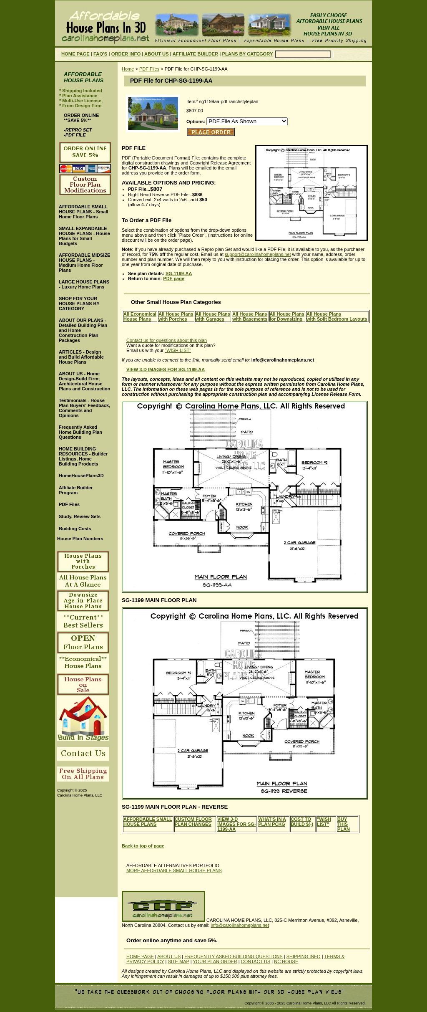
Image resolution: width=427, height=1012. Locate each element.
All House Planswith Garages (213, 316)
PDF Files (149, 68)
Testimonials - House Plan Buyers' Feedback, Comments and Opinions (84, 408)
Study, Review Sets (79, 516)
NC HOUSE (286, 961)
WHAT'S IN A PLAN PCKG (272, 822)
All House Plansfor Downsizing (287, 316)
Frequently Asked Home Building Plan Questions (80, 432)
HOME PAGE (75, 53)
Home (128, 68)
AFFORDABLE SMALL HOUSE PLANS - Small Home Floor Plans (83, 211)
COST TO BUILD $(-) (302, 822)
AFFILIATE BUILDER (195, 53)
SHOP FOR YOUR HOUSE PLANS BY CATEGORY (79, 303)
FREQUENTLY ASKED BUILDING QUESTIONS (233, 956)
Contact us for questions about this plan (166, 340)
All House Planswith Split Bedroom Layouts (336, 316)
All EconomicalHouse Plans (139, 316)
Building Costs (75, 528)
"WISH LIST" (178, 350)
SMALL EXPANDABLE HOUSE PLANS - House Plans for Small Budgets (84, 236)
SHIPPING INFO (303, 956)
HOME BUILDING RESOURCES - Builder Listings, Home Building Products (83, 456)
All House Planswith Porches (175, 316)
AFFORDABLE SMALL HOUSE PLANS (147, 822)
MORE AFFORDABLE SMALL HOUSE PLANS (174, 870)
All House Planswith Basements (249, 316)
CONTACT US (256, 961)
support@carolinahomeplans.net (258, 254)
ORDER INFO (126, 53)
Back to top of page (143, 845)
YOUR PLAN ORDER (215, 961)
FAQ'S (100, 53)
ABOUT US (156, 53)
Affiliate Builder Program (76, 490)
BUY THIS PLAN (343, 824)
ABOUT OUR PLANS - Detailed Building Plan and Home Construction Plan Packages (83, 330)
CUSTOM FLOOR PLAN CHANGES (193, 822)
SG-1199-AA (179, 273)
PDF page (173, 278)
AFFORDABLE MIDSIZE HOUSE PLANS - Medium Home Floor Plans (84, 263)
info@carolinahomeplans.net (240, 925)
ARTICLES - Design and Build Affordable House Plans (81, 356)
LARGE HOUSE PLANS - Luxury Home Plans (84, 284)
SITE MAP (178, 961)
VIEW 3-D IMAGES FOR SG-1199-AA (236, 824)
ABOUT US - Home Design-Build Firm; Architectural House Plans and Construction (84, 381)
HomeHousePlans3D (81, 475)
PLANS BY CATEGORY (247, 53)
